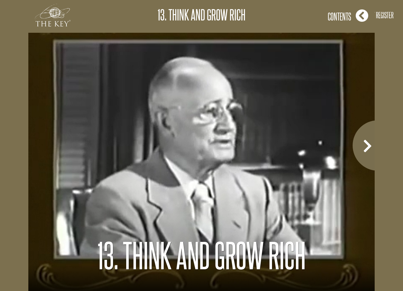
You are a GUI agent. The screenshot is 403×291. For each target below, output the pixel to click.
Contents (348, 15)
